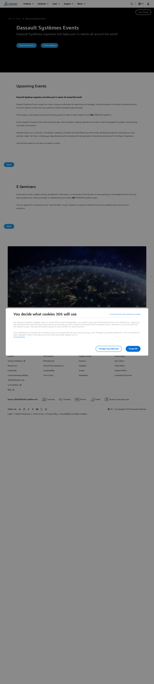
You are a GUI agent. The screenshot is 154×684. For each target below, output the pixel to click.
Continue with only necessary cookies (125, 314)
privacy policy (19, 337)
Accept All (133, 349)
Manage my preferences (109, 349)
